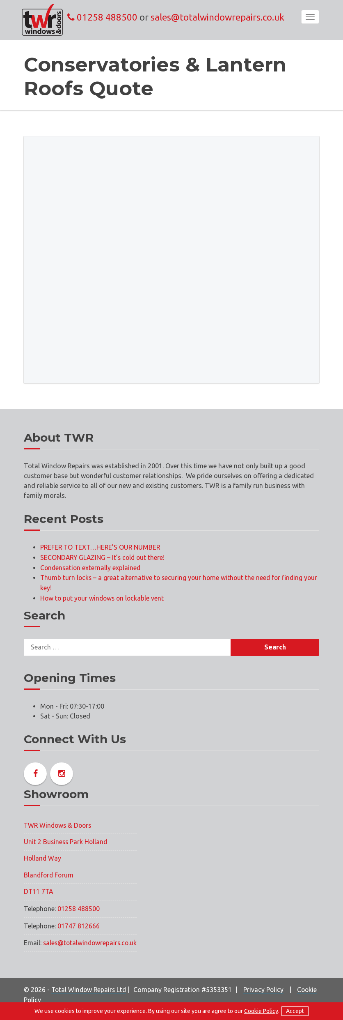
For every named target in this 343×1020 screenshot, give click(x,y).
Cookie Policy (48, 998)
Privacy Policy (266, 988)
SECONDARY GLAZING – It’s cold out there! (104, 557)
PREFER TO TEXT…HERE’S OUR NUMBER (101, 547)
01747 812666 (78, 925)
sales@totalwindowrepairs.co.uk (217, 17)
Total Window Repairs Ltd (90, 988)
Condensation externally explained (91, 567)
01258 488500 (102, 17)
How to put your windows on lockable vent (103, 596)
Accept (295, 1011)
